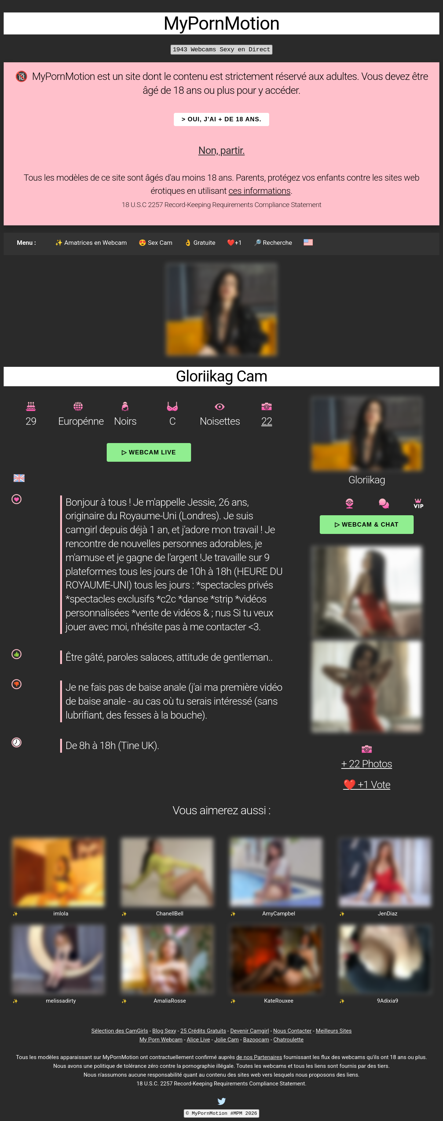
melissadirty (61, 1001)
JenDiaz (388, 913)
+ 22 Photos (366, 764)
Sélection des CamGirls (119, 1031)
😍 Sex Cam (155, 242)
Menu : (26, 242)
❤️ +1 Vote (367, 785)
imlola (61, 913)
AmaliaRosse (170, 1001)
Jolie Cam (226, 1039)
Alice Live (198, 1039)
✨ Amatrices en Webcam (91, 242)
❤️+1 (234, 242)
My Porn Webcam (161, 1039)
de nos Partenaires (259, 1057)
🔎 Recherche (273, 242)
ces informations (259, 191)
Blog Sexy (164, 1031)
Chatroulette (289, 1039)
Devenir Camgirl (249, 1031)
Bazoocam (256, 1039)
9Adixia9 (387, 1001)
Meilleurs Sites (334, 1031)
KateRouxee (278, 1001)
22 (266, 421)
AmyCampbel (278, 913)
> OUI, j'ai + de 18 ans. (221, 119)
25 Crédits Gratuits (203, 1031)
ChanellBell (169, 913)
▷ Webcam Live (149, 452)
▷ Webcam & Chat (367, 524)
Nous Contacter (292, 1031)
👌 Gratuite (199, 242)
